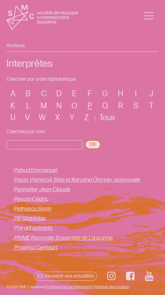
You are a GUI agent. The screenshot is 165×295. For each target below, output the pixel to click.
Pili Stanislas (30, 218)
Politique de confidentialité (69, 286)
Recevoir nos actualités (65, 276)
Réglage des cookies (111, 286)
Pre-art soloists (33, 228)
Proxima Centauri (35, 247)
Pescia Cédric (31, 199)
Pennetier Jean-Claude (42, 189)
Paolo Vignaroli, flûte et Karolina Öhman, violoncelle (77, 180)
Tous (107, 118)
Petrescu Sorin (32, 208)
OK (92, 144)
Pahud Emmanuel (35, 170)
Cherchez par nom (26, 132)
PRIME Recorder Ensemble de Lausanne (63, 238)
